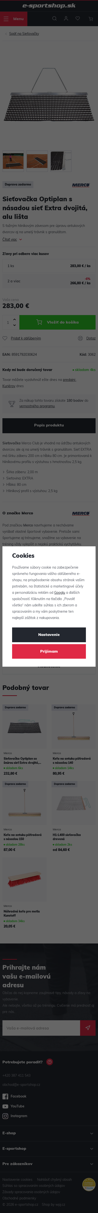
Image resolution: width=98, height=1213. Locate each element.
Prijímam (49, 652)
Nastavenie (49, 635)
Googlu (59, 593)
